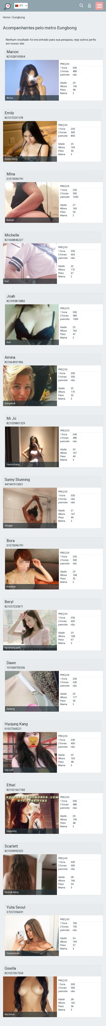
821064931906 (14, 362)
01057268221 (13, 729)
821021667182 (16, 790)
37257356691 (15, 912)
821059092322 (14, 851)
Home (7, 17)
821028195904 (16, 56)
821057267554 (14, 973)
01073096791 (15, 179)
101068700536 (16, 667)
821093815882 (16, 301)
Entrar (89, 5)
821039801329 (16, 423)
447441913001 (14, 484)
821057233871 (14, 606)
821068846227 (14, 240)
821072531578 (14, 118)
